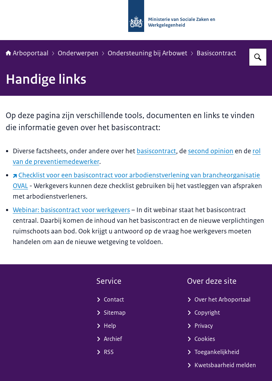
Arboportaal (27, 53)
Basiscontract (216, 53)
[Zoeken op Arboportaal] (257, 57)
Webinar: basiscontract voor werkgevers (71, 210)
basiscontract (156, 151)
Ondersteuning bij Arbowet (147, 53)
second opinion (210, 151)
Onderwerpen (78, 53)
